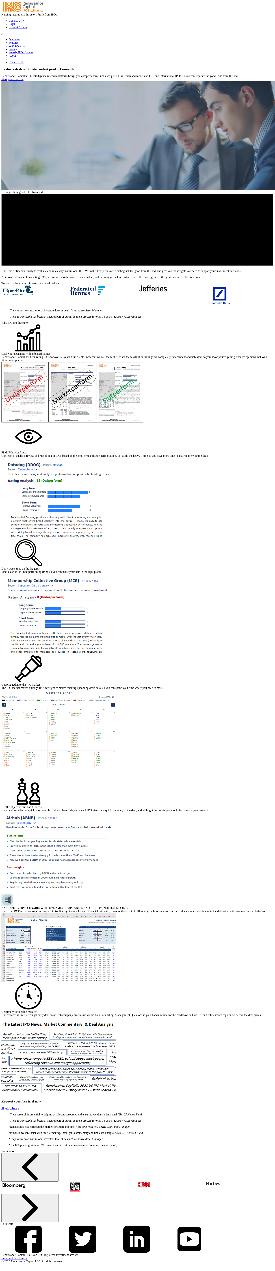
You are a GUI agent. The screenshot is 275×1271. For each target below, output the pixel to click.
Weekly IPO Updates (21, 52)
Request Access (18, 27)
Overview (14, 39)
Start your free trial (12, 79)
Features (13, 42)
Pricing (13, 49)
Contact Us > (16, 20)
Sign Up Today (10, 1108)
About (12, 55)
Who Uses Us (17, 45)
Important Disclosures (14, 1258)
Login (12, 23)
